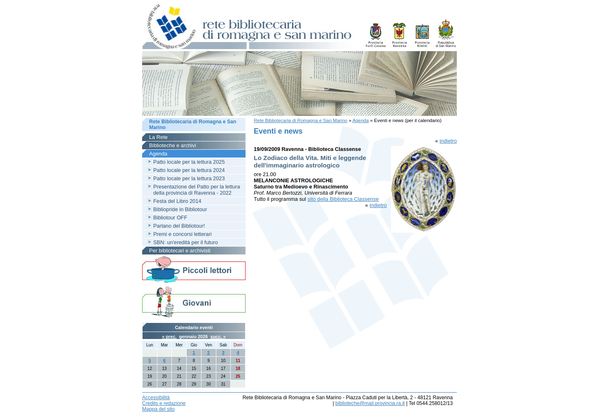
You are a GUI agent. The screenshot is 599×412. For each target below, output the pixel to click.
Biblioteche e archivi (172, 145)
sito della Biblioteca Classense (343, 199)
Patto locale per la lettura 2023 (189, 178)
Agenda (360, 120)
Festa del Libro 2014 (177, 201)
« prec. (169, 336)
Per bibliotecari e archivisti (180, 250)
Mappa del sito (158, 409)
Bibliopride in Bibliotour (180, 209)
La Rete (158, 137)
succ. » (218, 336)
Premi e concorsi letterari (182, 234)
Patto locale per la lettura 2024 (189, 170)
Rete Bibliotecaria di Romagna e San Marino (300, 120)
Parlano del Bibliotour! (179, 226)
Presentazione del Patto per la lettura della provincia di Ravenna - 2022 (196, 190)
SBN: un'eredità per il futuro (185, 242)
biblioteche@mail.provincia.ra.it (370, 403)
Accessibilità (156, 397)
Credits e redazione (163, 403)
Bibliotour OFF (170, 217)
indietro (448, 141)
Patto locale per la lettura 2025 (189, 162)
